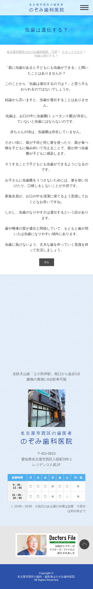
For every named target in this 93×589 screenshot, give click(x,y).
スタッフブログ (72, 52)
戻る (46, 262)
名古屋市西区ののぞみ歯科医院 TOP (32, 52)
